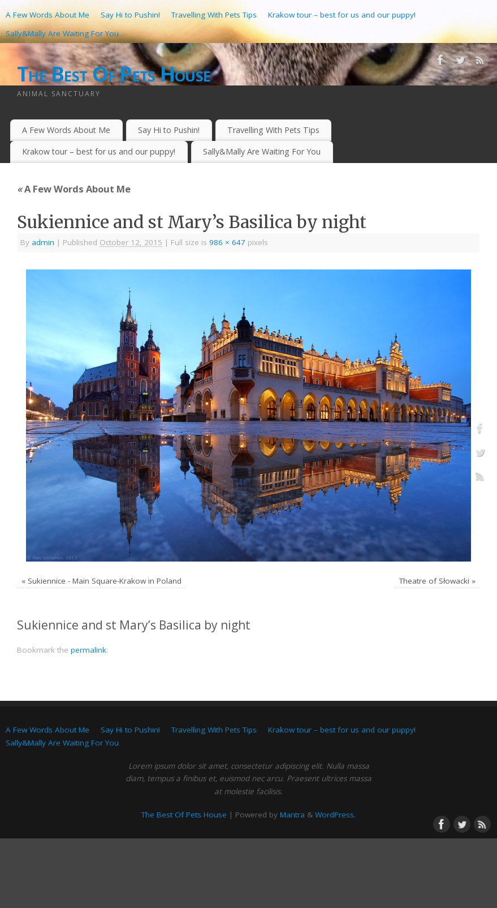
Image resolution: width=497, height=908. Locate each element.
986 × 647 (227, 242)
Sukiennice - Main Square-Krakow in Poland (104, 581)
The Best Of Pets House (113, 74)
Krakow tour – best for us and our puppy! (342, 15)
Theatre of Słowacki (434, 581)
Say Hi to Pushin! (130, 15)
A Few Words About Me (47, 15)
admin (43, 242)
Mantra (292, 815)
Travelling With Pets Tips (214, 15)
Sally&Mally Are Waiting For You (62, 33)
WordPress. (335, 815)
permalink (88, 650)
